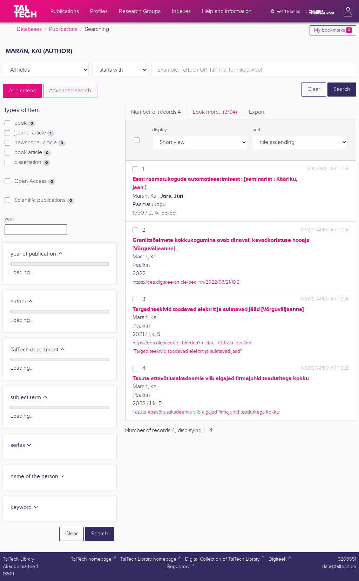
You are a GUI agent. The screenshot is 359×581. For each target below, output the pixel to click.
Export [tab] (256, 112)
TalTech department (38, 349)
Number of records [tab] (156, 112)
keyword (25, 507)
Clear (313, 89)
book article (32, 152)
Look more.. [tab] (215, 112)
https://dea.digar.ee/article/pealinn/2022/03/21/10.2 (186, 282)
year (9, 219)
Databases (29, 29)
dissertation (32, 162)
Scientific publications (44, 200)
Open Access (34, 181)
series (21, 445)
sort (256, 130)
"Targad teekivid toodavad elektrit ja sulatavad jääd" (187, 351)
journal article (34, 133)
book (24, 123)
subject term (29, 397)
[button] (346, 11)
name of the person (38, 476)
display (159, 130)
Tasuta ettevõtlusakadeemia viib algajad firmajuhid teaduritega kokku (206, 412)
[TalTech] (25, 11)
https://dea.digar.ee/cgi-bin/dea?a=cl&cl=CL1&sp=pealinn (192, 343)
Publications (63, 29)
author (22, 301)
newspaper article (40, 142)
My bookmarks (333, 30)
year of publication (37, 254)
